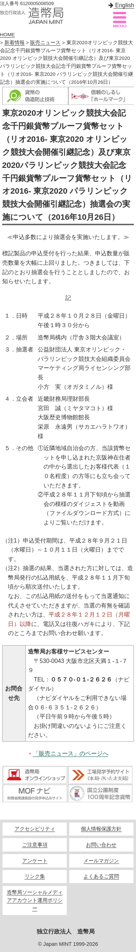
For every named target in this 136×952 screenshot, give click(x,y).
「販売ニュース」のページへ (70, 753)
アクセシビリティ (35, 829)
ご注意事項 (35, 845)
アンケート (35, 861)
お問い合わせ (101, 845)
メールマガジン (101, 861)
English (121, 5)
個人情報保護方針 (101, 829)
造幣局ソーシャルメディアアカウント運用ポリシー (35, 900)
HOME (7, 34)
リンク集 (35, 876)
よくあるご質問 (101, 876)
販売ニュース (45, 42)
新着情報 (14, 42)
